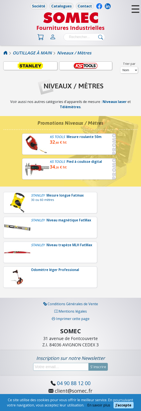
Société (38, 6)
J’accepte (123, 405)
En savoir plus (98, 405)
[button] (135, 9)
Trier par (129, 64)
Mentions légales (70, 311)
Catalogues (61, 6)
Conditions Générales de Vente (70, 304)
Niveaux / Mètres (74, 53)
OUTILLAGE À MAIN (32, 53)
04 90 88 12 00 (74, 383)
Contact (85, 6)
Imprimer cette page (70, 318)
